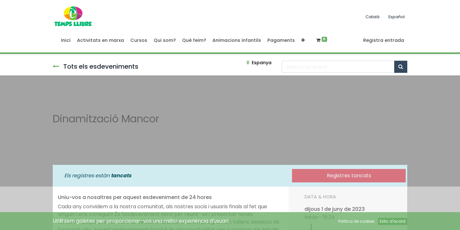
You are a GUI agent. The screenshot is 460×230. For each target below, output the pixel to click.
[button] (303, 40)
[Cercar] (400, 67)
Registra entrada (383, 40)
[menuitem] (66, 40)
